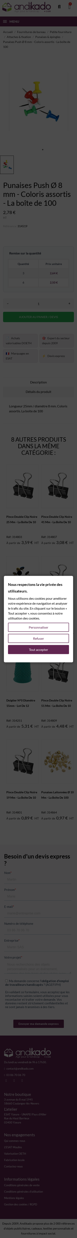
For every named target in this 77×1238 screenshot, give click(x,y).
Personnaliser (38, 627)
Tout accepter (38, 649)
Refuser (38, 638)
